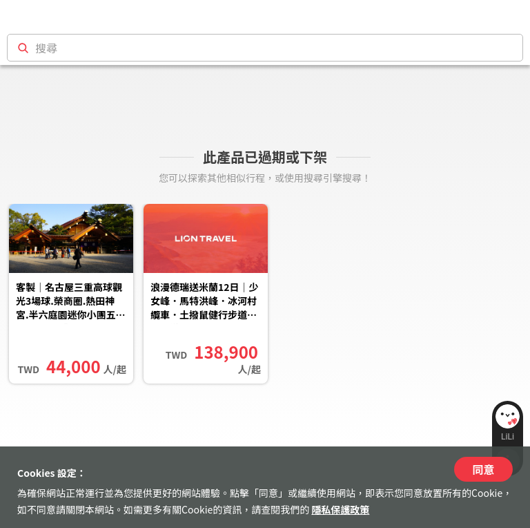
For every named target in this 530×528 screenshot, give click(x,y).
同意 (483, 469)
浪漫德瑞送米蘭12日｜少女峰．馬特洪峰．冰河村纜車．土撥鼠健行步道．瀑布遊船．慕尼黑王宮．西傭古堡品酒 (204, 302)
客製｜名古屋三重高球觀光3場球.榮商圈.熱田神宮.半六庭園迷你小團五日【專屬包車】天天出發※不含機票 (71, 302)
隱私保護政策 (340, 509)
